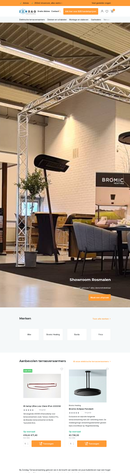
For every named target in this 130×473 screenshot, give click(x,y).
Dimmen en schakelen (57, 19)
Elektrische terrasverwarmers (32, 19)
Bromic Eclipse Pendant (81, 409)
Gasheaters (96, 19)
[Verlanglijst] (106, 11)
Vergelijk (41, 410)
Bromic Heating (75, 405)
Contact (55, 11)
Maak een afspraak (100, 297)
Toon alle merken (100, 319)
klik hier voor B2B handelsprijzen (80, 11)
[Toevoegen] (46, 443)
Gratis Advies (44, 11)
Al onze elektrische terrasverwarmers (91, 361)
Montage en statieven (78, 19)
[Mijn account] (102, 11)
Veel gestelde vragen (101, 3)
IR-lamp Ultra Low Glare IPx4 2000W (42, 406)
